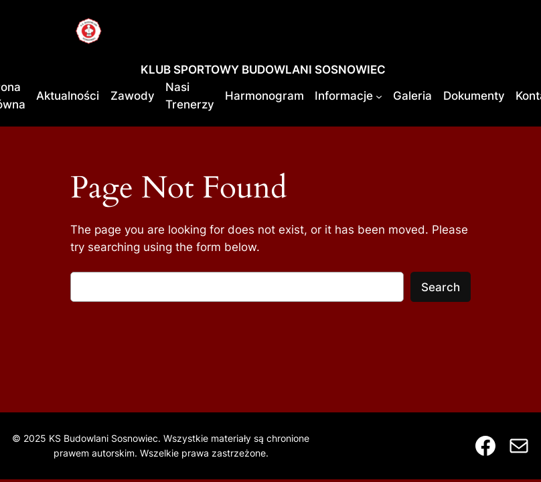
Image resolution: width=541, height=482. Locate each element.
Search (440, 287)
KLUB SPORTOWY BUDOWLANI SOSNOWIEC (263, 69)
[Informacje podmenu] (379, 95)
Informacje (344, 95)
